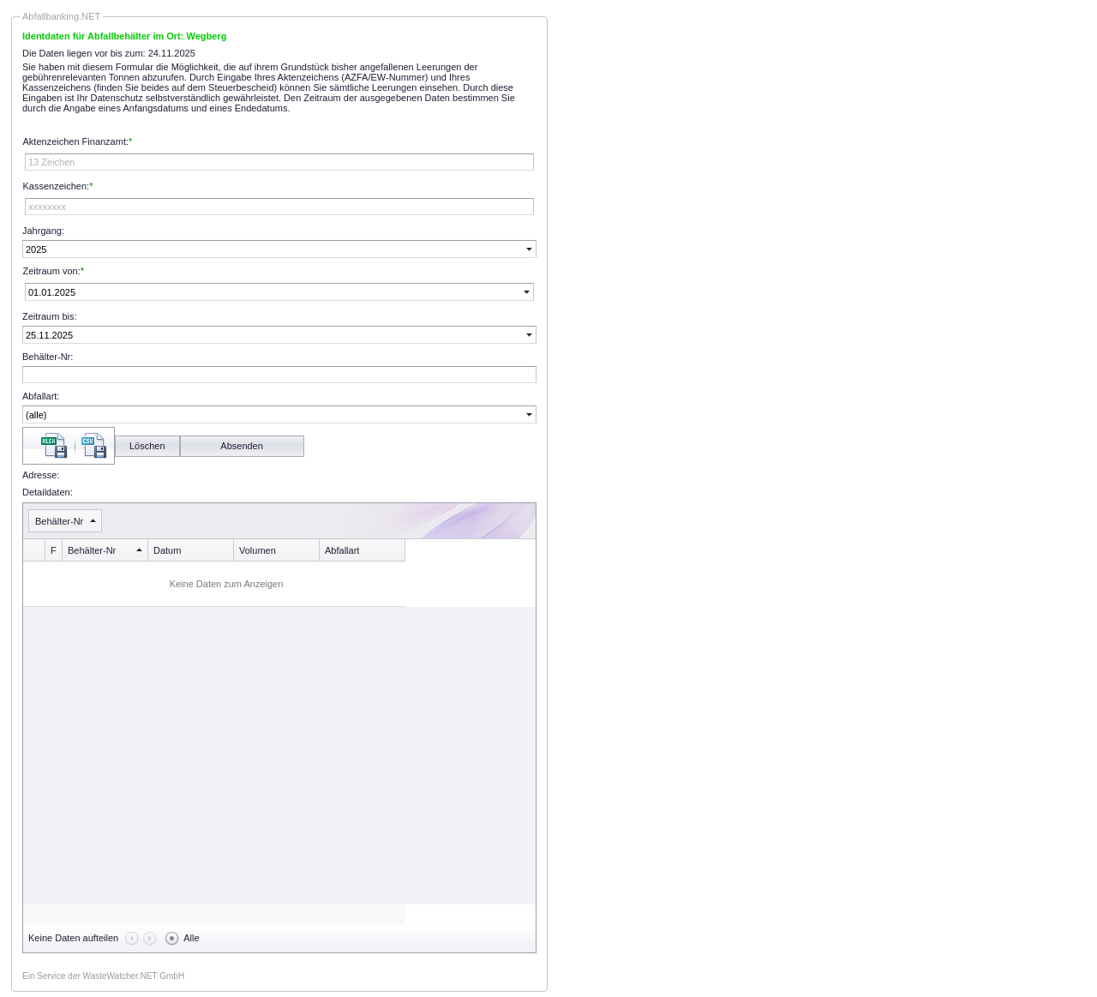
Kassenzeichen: (56, 186)
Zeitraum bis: (49, 316)
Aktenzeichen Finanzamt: (76, 141)
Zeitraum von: (52, 271)
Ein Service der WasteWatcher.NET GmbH (103, 976)
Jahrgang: (43, 230)
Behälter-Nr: (47, 356)
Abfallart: (40, 396)
